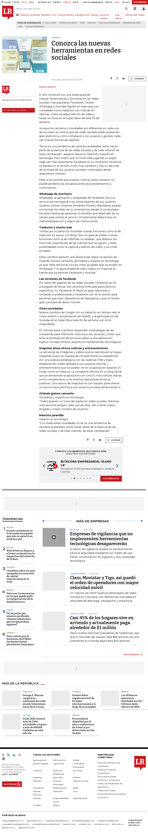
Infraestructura (59, 788)
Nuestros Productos (107, 770)
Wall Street (51, 23)
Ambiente (11, 633)
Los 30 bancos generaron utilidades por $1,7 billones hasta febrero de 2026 (132, 701)
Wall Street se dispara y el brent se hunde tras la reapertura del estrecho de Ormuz (21, 554)
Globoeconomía (80, 781)
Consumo (37, 770)
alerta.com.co (8, 827)
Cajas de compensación (109, 23)
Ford (82, 23)
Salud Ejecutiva (80, 798)
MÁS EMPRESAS (131, 654)
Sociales (37, 805)
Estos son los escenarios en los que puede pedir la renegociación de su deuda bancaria (21, 597)
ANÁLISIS (95, 15)
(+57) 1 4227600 (10, 774)
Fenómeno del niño (131, 23)
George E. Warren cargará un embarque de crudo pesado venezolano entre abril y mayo (34, 701)
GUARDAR (137, 78)
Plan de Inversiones (34, 27)
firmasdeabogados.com (83, 821)
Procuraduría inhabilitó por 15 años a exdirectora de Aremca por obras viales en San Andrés (83, 726)
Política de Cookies (107, 790)
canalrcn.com (69, 824)
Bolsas (10, 527)
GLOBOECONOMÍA (66, 15)
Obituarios (58, 791)
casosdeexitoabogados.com (15, 824)
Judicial (75, 715)
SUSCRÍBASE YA (111, 478)
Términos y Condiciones (109, 780)
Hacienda (11, 567)
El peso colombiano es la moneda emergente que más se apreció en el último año (20, 534)
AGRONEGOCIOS (82, 15)
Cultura (26, 715)
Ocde (20, 27)
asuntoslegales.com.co (13, 821)
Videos (56, 805)
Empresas (37, 777)
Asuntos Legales (40, 763)
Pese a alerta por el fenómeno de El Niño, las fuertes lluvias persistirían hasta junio (20, 640)
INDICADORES (132, 15)
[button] (43, 466)
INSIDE (142, 15)
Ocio (75, 791)
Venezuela (27, 692)
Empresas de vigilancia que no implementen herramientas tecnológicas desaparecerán (101, 538)
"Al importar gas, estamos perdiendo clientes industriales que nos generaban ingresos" (19, 619)
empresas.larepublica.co (57, 821)
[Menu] (18, 15)
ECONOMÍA (35, 15)
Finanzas (37, 781)
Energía (10, 610)
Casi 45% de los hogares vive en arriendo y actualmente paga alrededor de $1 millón (102, 622)
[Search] (126, 8)
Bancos (10, 590)
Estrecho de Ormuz (68, 23)
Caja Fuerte (58, 763)
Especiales (58, 777)
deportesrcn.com (26, 827)
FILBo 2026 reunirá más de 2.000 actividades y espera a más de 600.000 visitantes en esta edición (35, 726)
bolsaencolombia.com (108, 821)
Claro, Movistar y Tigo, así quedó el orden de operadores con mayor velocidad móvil (104, 582)
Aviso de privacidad (107, 776)
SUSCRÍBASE (140, 2)
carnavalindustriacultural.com (46, 824)
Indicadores (38, 788)
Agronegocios (39, 760)
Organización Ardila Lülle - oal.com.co (135, 822)
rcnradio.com (84, 824)
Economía (77, 770)
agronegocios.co (35, 821)
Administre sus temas (15, 110)
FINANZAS (24, 15)
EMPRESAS (46, 15)
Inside (75, 788)
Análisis (76, 760)
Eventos (76, 777)
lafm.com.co (117, 824)
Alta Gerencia (59, 760)
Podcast (37, 798)
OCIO (54, 15)
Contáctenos (104, 773)
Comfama (91, 23)
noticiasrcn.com (101, 824)
